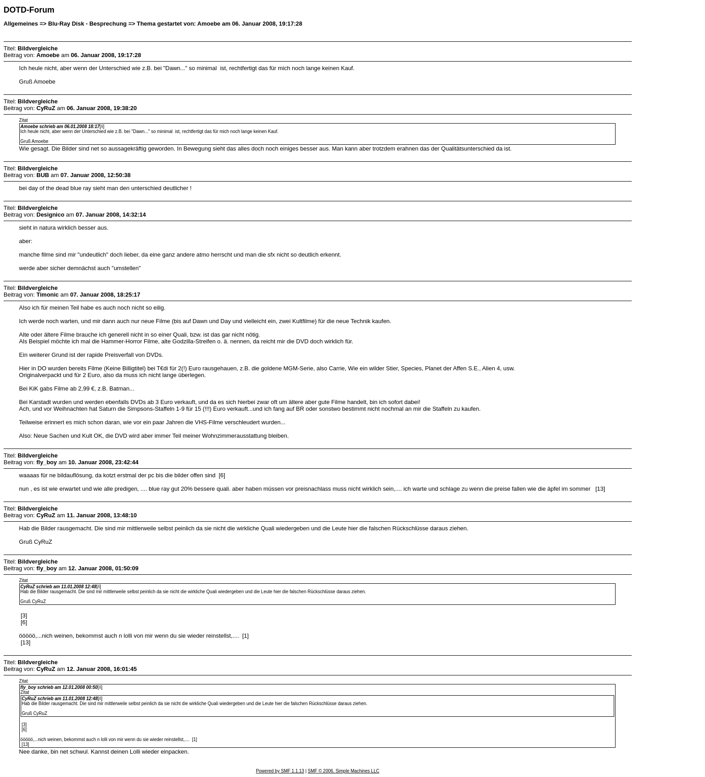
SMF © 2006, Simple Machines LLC (343, 770)
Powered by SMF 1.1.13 (280, 770)
